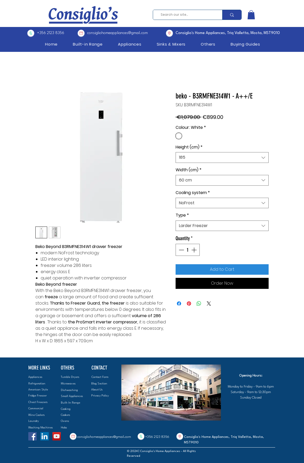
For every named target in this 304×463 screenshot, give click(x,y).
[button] (251, 14)
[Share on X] (209, 303)
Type (182, 215)
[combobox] (222, 157)
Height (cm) (189, 147)
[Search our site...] (186, 15)
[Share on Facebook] (179, 303)
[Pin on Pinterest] (189, 303)
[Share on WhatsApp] (199, 303)
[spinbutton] (187, 250)
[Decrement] (180, 250)
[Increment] (194, 250)
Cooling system (193, 193)
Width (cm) (189, 170)
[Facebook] (32, 436)
